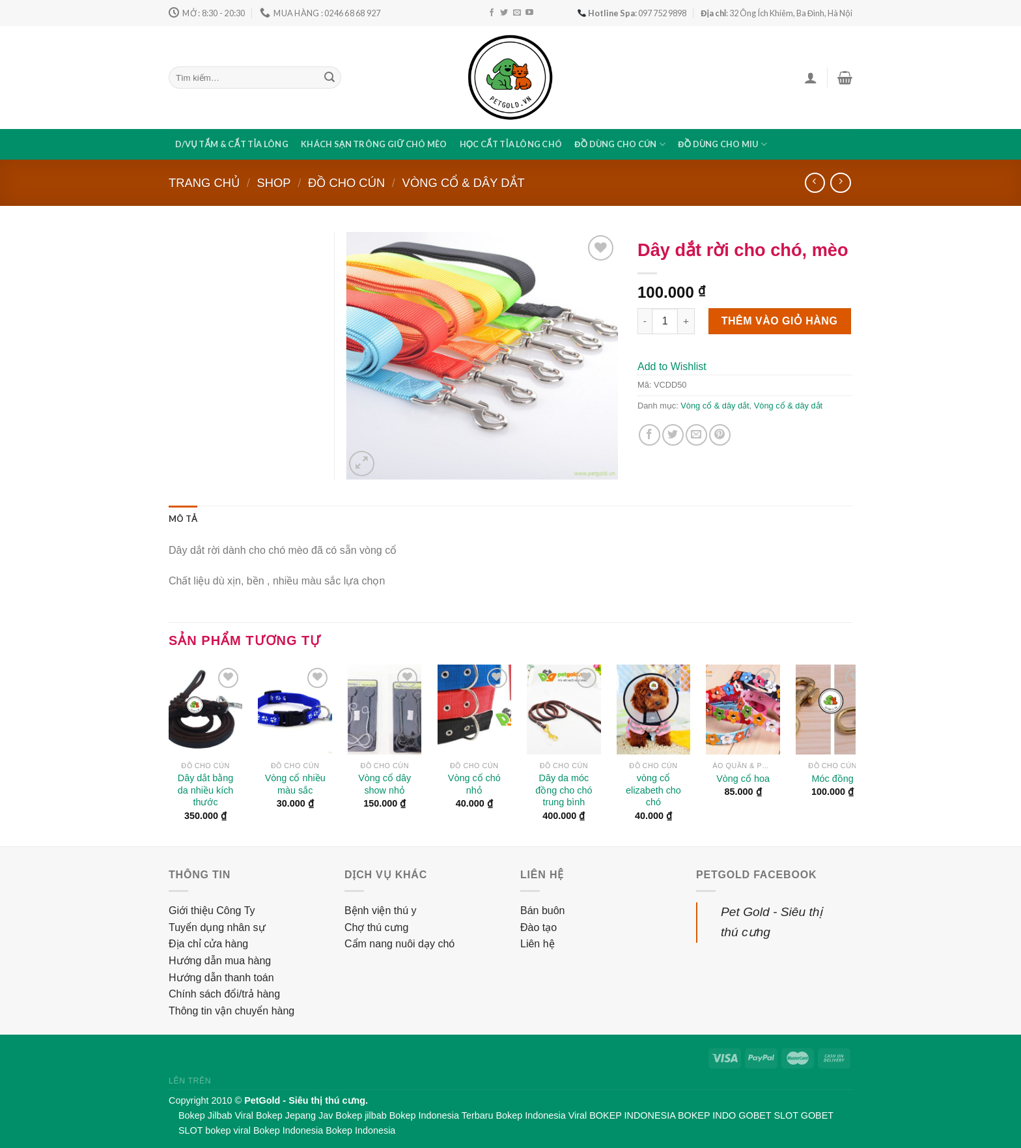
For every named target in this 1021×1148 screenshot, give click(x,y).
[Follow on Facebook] (492, 13)
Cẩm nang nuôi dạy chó (399, 943)
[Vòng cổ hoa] (743, 709)
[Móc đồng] (833, 709)
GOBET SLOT (768, 1115)
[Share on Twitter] (673, 435)
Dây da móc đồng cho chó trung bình (563, 790)
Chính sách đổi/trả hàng (224, 993)
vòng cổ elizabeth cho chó (653, 790)
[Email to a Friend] (696, 435)
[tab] (183, 519)
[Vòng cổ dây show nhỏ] (385, 709)
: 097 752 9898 (632, 13)
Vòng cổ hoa (743, 778)
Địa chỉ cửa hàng (208, 943)
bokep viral (228, 1130)
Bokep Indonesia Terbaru (441, 1115)
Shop (273, 183)
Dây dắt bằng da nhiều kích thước (206, 790)
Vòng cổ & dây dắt (463, 183)
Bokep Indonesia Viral (541, 1115)
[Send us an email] (517, 13)
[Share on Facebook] (649, 435)
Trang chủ (204, 183)
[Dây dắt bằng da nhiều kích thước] (206, 709)
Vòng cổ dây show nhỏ (384, 784)
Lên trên (190, 1080)
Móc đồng (833, 778)
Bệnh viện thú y (380, 910)
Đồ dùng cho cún (619, 144)
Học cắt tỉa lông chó (511, 144)
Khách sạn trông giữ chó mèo (374, 144)
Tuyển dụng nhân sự (217, 927)
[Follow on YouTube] (529, 13)
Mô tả (183, 518)
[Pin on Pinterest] (720, 435)
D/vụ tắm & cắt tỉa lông (231, 144)
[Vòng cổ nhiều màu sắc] (295, 709)
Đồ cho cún (346, 183)
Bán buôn (542, 910)
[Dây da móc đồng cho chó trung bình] (564, 709)
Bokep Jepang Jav (294, 1115)
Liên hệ (537, 943)
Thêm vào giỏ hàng (779, 320)
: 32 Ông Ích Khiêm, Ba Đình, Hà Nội (776, 13)
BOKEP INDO (707, 1115)
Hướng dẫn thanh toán (221, 977)
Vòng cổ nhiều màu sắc (295, 784)
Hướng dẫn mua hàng (220, 960)
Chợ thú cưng (376, 927)
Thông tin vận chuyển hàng (231, 1010)
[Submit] (329, 77)
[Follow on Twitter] (504, 13)
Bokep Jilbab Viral (215, 1115)
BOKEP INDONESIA (632, 1115)
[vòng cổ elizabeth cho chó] (654, 709)
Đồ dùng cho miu (722, 144)
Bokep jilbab (360, 1115)
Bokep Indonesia (288, 1130)
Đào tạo (538, 927)
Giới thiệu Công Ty (212, 910)
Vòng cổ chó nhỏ (474, 784)
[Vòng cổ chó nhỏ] (475, 709)
